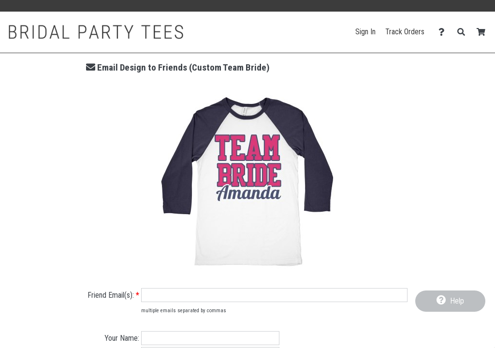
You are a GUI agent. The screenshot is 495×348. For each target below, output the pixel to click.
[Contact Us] (444, 32)
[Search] (464, 32)
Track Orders (404, 31)
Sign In (365, 31)
